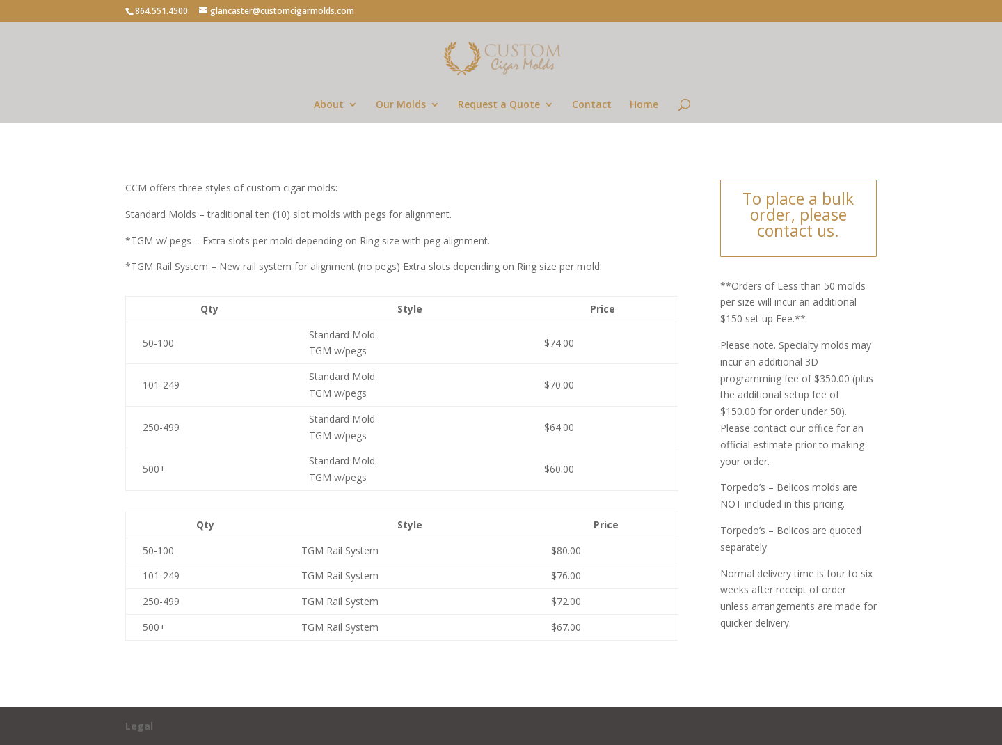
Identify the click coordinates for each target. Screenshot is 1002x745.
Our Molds (401, 105)
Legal (139, 725)
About (329, 105)
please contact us (802, 222)
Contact (592, 105)
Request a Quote (499, 105)
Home (644, 105)
